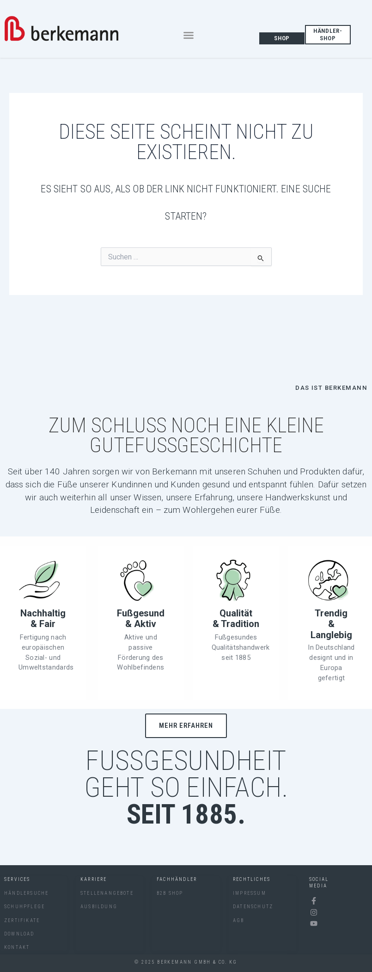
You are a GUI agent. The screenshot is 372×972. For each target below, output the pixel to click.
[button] (188, 35)
